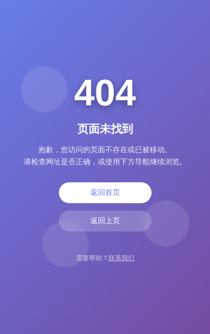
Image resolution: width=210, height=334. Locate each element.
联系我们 (121, 258)
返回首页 (105, 192)
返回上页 (105, 221)
